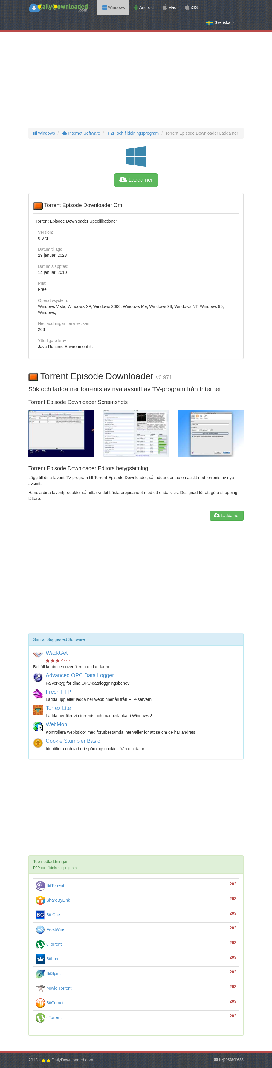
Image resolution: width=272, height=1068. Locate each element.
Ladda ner (136, 180)
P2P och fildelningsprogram (132, 133)
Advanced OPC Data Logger (80, 675)
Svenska (220, 22)
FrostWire (50, 929)
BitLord (47, 958)
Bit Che (48, 914)
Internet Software (80, 133)
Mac (169, 7)
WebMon (56, 724)
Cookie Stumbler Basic (73, 741)
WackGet (57, 653)
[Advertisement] (136, 80)
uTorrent (49, 944)
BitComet (49, 1002)
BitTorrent (50, 885)
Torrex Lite (58, 708)
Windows (113, 7)
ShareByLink (53, 900)
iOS (191, 7)
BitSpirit (48, 973)
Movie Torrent (53, 988)
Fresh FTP (58, 692)
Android (144, 7)
